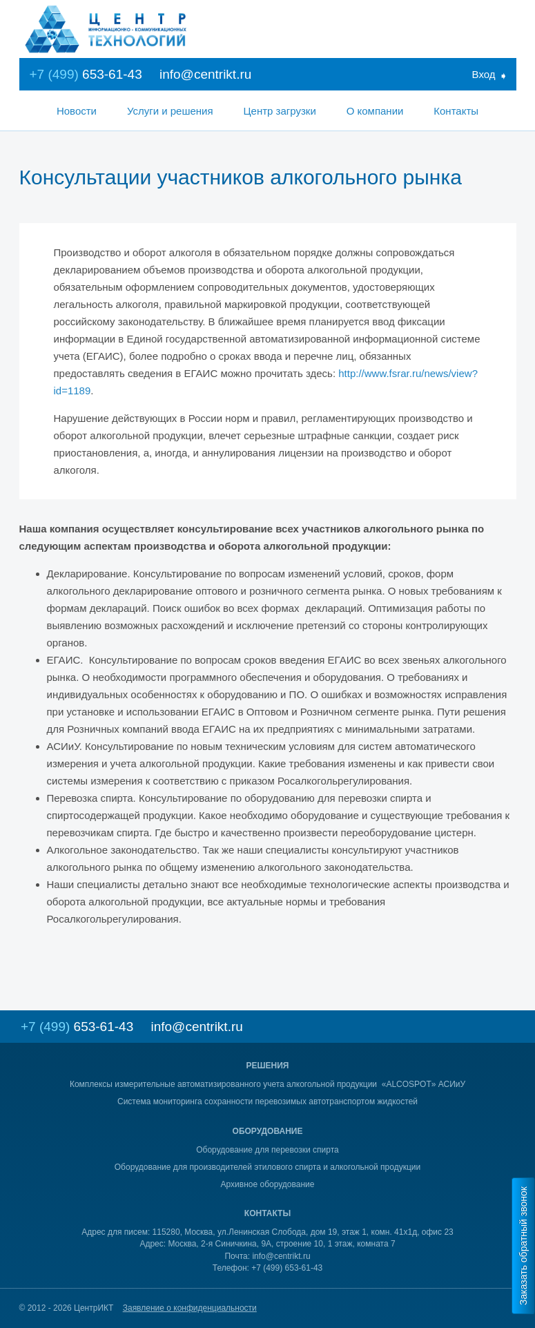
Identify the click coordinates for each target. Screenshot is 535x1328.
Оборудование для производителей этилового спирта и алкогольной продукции (267, 1167)
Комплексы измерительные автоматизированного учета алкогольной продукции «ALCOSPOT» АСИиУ (267, 1084)
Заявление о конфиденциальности (190, 1308)
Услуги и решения (170, 111)
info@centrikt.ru (205, 74)
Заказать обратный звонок (523, 1245)
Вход (484, 74)
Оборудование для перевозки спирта (267, 1150)
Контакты (456, 111)
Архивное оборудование (268, 1184)
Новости (77, 111)
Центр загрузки (279, 111)
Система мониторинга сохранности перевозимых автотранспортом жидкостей (267, 1101)
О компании (375, 111)
